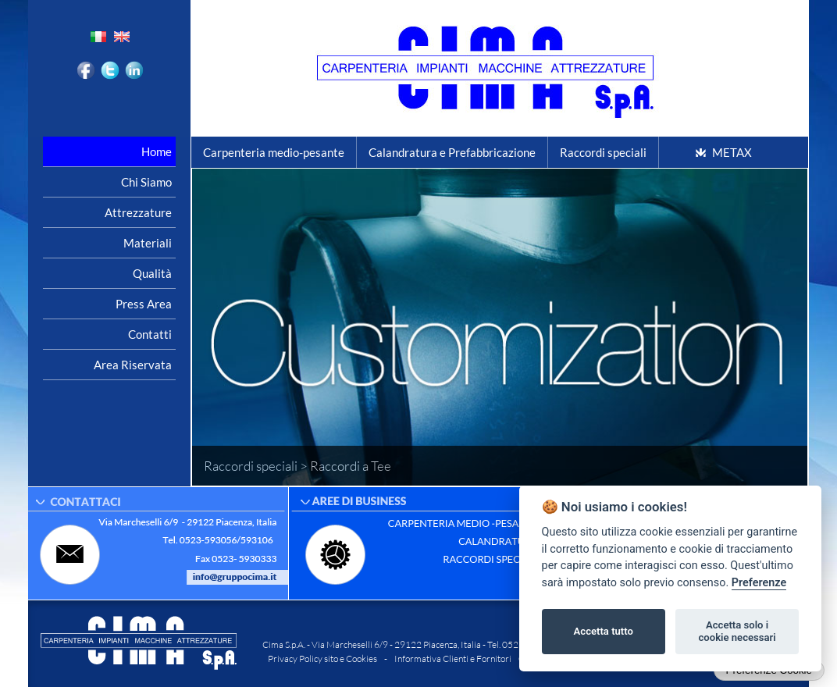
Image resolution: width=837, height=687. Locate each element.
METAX (732, 152)
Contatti (150, 334)
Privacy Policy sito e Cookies (322, 658)
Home (156, 151)
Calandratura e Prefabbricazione (452, 152)
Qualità (152, 273)
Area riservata (133, 365)
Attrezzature (138, 212)
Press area (144, 304)
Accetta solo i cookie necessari (736, 631)
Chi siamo (146, 182)
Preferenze (759, 582)
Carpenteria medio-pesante (273, 152)
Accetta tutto (603, 631)
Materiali (147, 243)
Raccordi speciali (603, 152)
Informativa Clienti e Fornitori (452, 658)
